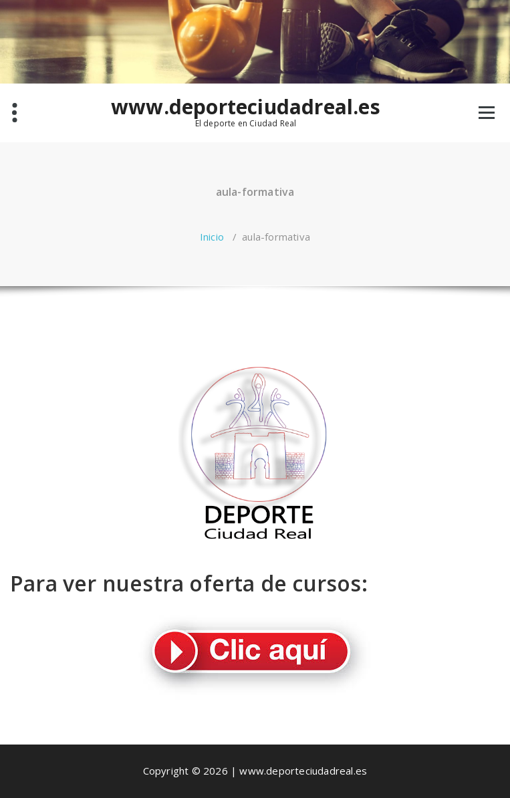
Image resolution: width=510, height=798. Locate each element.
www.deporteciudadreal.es (245, 107)
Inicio (212, 236)
